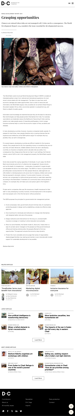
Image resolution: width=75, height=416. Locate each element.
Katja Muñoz (12, 319)
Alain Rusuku (49, 372)
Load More (38, 340)
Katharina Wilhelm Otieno (15, 372)
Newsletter (29, 399)
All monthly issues (8, 405)
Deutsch (69, 3)
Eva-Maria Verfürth (20, 319)
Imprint (28, 405)
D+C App (29, 402)
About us (5, 402)
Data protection (54, 399)
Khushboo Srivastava (51, 358)
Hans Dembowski (11, 296)
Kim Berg (48, 319)
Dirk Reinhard (34, 294)
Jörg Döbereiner (11, 298)
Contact (51, 402)
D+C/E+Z (48, 333)
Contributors (6, 399)
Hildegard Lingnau (11, 294)
